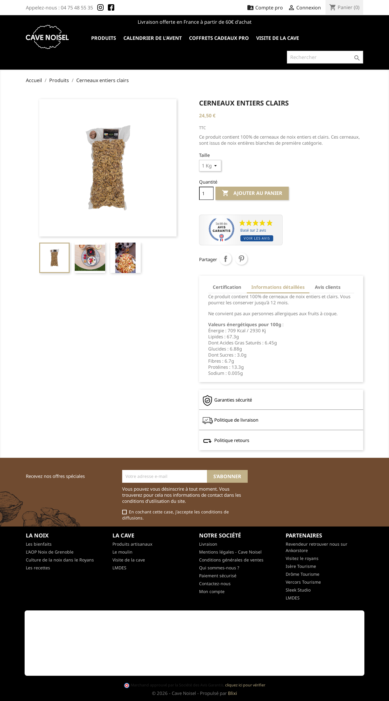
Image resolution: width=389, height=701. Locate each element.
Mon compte (212, 591)
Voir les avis (257, 238)
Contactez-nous (215, 583)
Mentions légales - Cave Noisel (230, 552)
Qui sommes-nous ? (219, 568)
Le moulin (122, 552)
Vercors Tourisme (303, 582)
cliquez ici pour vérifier (245, 685)
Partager (225, 259)
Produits (103, 38)
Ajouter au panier (252, 193)
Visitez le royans (302, 558)
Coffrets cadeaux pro (219, 38)
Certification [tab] (227, 287)
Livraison (208, 544)
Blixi (232, 693)
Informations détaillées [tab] (278, 287)
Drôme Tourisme (302, 574)
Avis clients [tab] (328, 287)
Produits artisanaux (132, 544)
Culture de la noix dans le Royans (60, 560)
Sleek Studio (298, 590)
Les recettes (38, 568)
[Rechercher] (325, 57)
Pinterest (241, 259)
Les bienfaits (39, 544)
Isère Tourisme (301, 566)
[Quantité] (206, 193)
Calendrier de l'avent (152, 38)
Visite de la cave (277, 38)
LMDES (119, 568)
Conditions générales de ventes (231, 560)
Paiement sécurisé (217, 575)
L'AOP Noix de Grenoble (50, 552)
